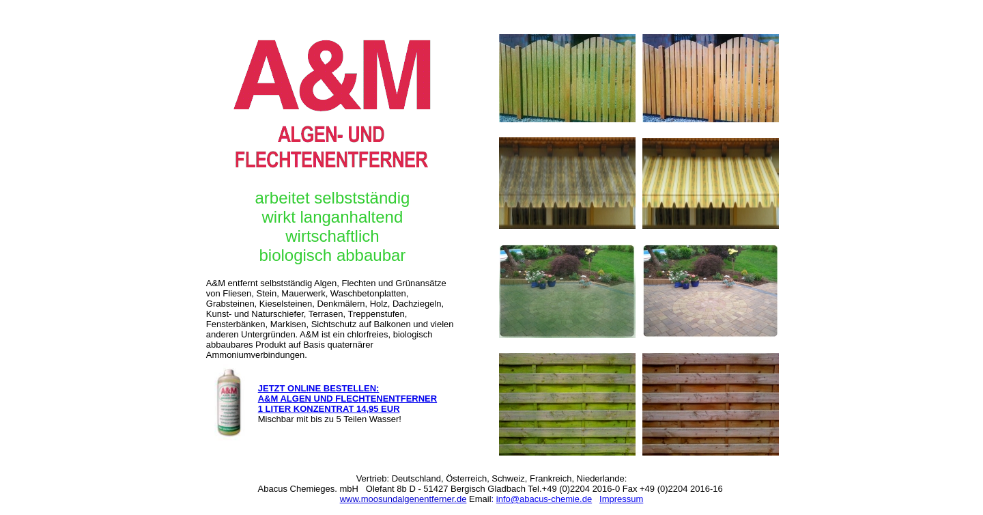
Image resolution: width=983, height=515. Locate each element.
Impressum (621, 499)
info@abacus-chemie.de (544, 499)
